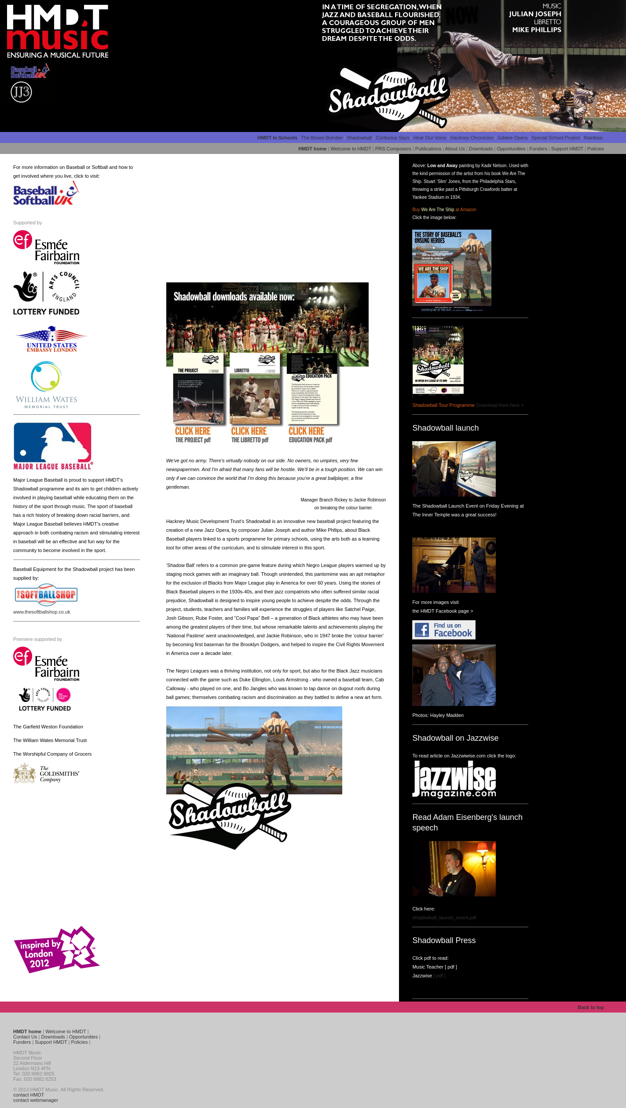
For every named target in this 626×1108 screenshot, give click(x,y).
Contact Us (25, 1036)
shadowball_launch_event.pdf (444, 917)
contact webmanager (35, 1100)
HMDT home (312, 148)
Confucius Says (392, 137)
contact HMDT (28, 1094)
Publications (428, 148)
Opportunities (511, 148)
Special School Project (555, 137)
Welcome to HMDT (350, 148)
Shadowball (360, 137)
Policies (595, 148)
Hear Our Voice (430, 137)
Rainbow (593, 137)
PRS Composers (393, 148)
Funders (538, 148)
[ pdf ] (450, 966)
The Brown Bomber (322, 137)
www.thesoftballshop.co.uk (41, 611)
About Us (455, 148)
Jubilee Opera (513, 137)
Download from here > (500, 405)
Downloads (481, 148)
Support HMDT (567, 148)
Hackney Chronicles (472, 137)
